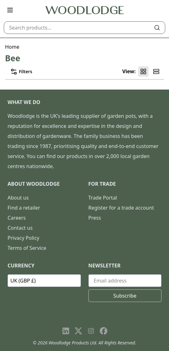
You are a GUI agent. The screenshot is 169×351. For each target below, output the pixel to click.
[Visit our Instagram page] (91, 331)
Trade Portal (102, 197)
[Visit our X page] (78, 331)
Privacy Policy (23, 237)
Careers (17, 217)
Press (94, 217)
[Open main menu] (10, 10)
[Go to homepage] (84, 10)
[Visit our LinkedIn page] (66, 331)
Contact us (20, 227)
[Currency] (44, 280)
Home (12, 46)
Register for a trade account (121, 207)
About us (18, 197)
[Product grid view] (143, 71)
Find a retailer (24, 207)
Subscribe (124, 295)
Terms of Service (27, 247)
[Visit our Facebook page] (103, 331)
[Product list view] (156, 71)
